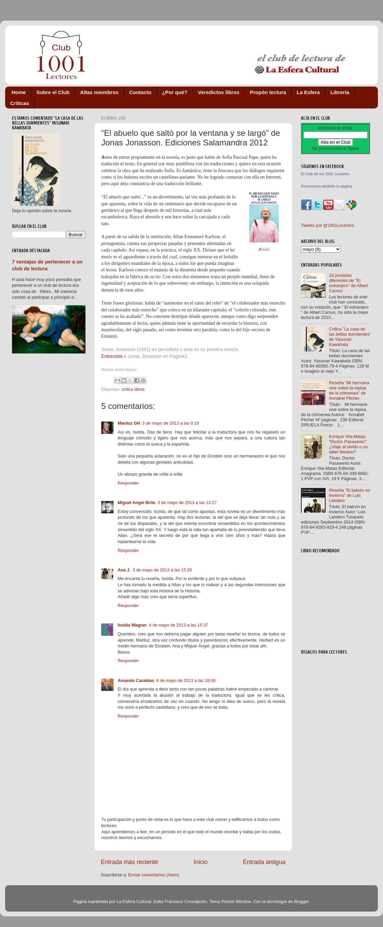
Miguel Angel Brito (137, 502)
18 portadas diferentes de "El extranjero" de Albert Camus (348, 283)
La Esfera (308, 92)
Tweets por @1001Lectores (327, 225)
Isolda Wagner (132, 625)
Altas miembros (99, 92)
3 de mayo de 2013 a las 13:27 (187, 502)
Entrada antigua (264, 862)
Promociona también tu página (326, 186)
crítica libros (133, 389)
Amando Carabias (136, 680)
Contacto (140, 92)
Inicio (201, 862)
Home (19, 92)
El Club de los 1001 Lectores (325, 174)
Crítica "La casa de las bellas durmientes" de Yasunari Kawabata (350, 337)
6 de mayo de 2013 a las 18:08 (185, 680)
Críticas (19, 103)
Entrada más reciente (129, 862)
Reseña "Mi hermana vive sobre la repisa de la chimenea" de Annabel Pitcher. (349, 391)
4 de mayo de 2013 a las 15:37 (178, 625)
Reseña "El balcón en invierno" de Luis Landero (349, 495)
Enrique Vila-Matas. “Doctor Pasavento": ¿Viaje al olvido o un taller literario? (348, 444)
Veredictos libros (218, 92)
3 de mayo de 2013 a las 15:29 (162, 570)
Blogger (301, 901)
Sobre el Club (52, 92)
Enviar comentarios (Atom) (153, 875)
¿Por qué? (174, 92)
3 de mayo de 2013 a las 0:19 (170, 423)
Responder (128, 483)
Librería (339, 92)
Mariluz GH (129, 423)
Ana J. (124, 570)
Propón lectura (268, 92)
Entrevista (111, 356)
